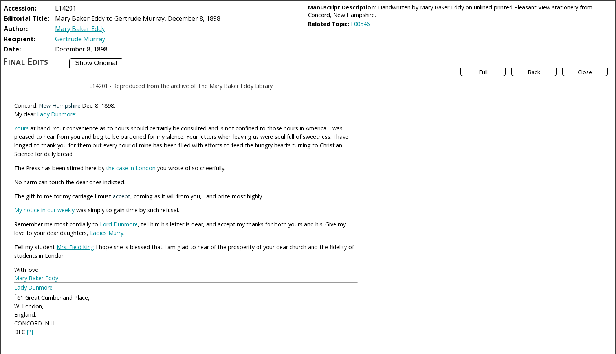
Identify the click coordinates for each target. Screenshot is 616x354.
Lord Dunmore (119, 224)
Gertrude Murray (80, 39)
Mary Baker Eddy (80, 28)
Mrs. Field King (75, 247)
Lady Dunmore (56, 114)
